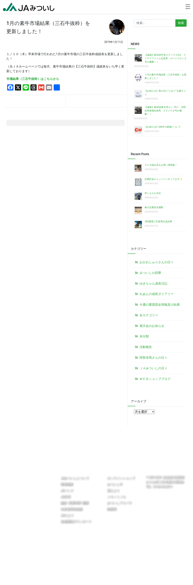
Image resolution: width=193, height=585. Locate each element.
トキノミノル (116, 497)
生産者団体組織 (71, 509)
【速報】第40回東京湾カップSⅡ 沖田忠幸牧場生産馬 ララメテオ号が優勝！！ (165, 110)
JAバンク (67, 490)
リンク (12, 578)
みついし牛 (115, 484)
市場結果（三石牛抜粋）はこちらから (32, 79)
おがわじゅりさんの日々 (157, 262)
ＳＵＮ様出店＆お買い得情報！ (161, 165)
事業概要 (67, 484)
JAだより (67, 515)
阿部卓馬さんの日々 (153, 357)
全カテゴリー (149, 315)
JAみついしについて (75, 478)
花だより (113, 490)
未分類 (144, 336)
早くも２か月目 (153, 193)
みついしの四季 (150, 273)
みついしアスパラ (119, 503)
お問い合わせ (99, 578)
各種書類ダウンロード (76, 521)
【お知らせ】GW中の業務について (163, 127)
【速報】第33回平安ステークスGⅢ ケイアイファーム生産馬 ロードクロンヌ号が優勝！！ (165, 58)
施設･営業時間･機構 (75, 503)
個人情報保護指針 (30, 578)
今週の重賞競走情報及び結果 (160, 304)
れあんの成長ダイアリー (157, 294)
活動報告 (146, 347)
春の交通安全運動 (154, 207)
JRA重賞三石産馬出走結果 (158, 221)
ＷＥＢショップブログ (155, 379)
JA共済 (66, 497)
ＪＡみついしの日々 (153, 368)
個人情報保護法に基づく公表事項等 (66, 578)
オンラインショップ (121, 478)
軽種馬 (111, 509)
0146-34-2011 (163, 486)
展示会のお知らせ (152, 326)
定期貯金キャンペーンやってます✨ (163, 179)
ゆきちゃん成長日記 (153, 283)
